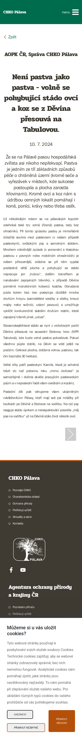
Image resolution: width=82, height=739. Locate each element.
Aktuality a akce (22, 517)
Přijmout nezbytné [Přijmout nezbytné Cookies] (26, 727)
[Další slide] (70, 434)
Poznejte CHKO (22, 490)
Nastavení (20, 714)
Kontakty (18, 523)
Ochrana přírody (22, 503)
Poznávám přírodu (24, 607)
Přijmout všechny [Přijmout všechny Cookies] (61, 721)
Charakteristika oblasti (26, 496)
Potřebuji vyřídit (22, 510)
